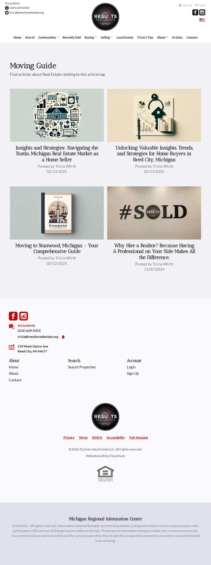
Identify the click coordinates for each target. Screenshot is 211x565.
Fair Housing (138, 437)
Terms (83, 437)
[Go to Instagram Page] (202, 12)
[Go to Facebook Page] (195, 12)
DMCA (97, 437)
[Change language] (202, 20)
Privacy (68, 437)
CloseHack (117, 455)
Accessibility (116, 437)
